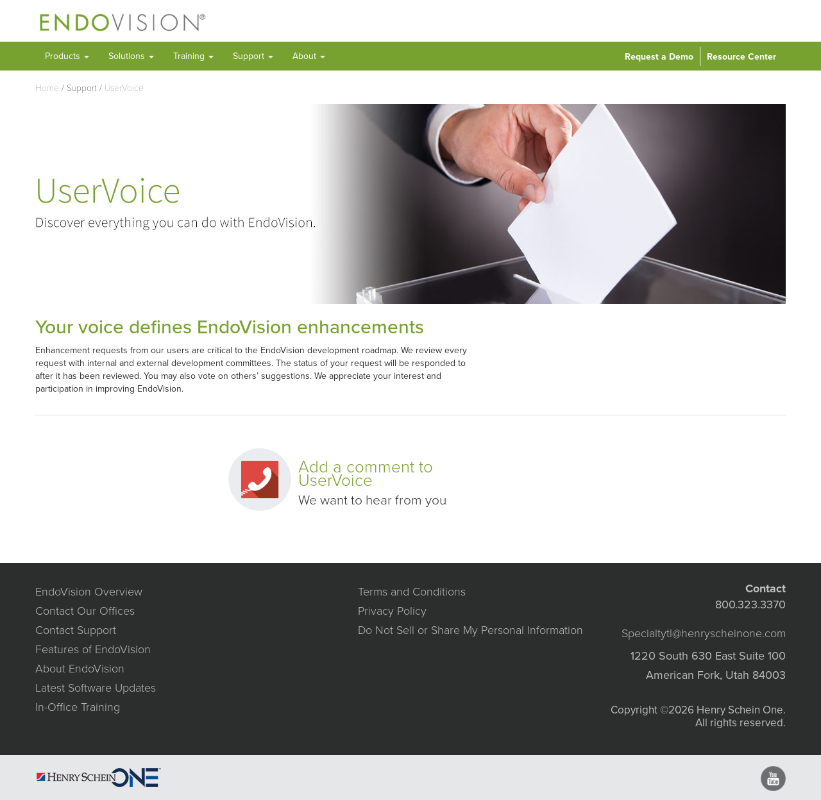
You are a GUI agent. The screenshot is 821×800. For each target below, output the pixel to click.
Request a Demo (659, 56)
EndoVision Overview (88, 592)
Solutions (131, 56)
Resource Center (741, 56)
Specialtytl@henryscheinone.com (704, 633)
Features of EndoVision (93, 649)
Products (67, 56)
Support (253, 56)
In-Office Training (77, 707)
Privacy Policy (392, 611)
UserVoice (124, 88)
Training (193, 56)
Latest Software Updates (95, 688)
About (308, 56)
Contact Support (75, 630)
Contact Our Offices (85, 611)
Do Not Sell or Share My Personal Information (470, 630)
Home (47, 88)
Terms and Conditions (412, 592)
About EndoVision (79, 669)
